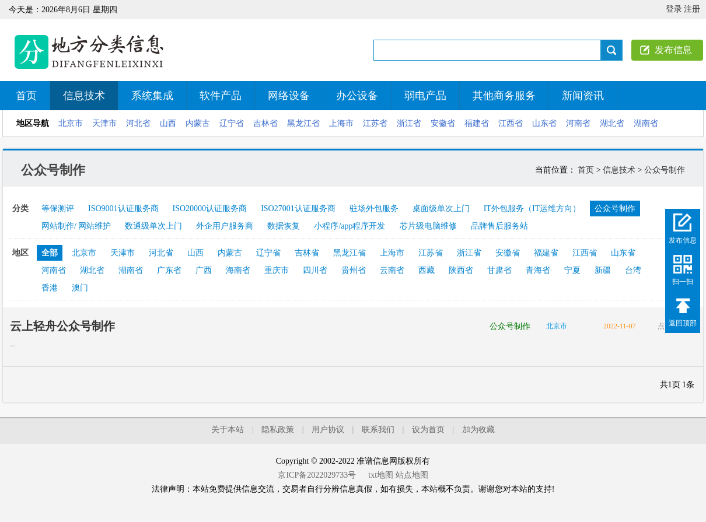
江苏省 (375, 123)
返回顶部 (683, 323)
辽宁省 (231, 123)
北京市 (70, 123)
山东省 (544, 123)
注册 (692, 9)
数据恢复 (283, 226)
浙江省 (409, 123)
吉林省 (265, 123)
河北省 (138, 123)
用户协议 (328, 429)
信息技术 (84, 95)
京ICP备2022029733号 (317, 475)
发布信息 (673, 50)
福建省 (476, 123)
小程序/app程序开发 (349, 226)
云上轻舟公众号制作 (62, 326)
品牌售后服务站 (499, 226)
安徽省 (443, 123)
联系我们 (378, 429)
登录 (674, 9)
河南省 (578, 123)
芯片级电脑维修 (428, 226)
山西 (168, 123)
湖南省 (646, 123)
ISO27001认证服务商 (298, 208)
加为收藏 (478, 429)
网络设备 (289, 95)
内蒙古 (198, 123)
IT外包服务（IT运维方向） (532, 208)
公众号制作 (664, 170)
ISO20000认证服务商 (210, 208)
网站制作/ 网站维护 (76, 226)
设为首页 (428, 429)
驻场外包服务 (374, 208)
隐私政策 (277, 429)
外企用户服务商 (224, 226)
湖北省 (612, 123)
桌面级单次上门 (441, 208)
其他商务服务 (504, 95)
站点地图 (412, 475)
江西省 (510, 123)
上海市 (341, 123)
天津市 (104, 123)
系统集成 (152, 95)
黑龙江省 (303, 123)
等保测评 (57, 208)
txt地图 (380, 475)
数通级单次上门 (153, 226)
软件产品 (221, 95)
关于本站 (227, 429)
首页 (26, 95)
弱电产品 (425, 95)
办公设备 (357, 95)
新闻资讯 (583, 95)
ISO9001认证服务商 (123, 208)
